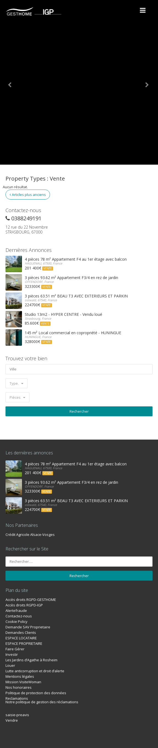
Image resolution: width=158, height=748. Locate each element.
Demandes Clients (20, 632)
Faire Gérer (14, 648)
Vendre (11, 720)
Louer (10, 665)
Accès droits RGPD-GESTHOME (30, 599)
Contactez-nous (18, 616)
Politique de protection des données (35, 692)
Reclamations (16, 698)
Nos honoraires (18, 687)
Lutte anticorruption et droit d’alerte (34, 670)
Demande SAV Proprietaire (27, 627)
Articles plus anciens (28, 194)
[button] (12, 82)
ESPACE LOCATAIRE (21, 637)
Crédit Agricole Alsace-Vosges (30, 534)
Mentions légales (19, 676)
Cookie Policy (16, 621)
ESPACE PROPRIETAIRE (23, 643)
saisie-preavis (17, 714)
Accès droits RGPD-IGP (24, 605)
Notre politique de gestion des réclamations (41, 701)
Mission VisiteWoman (23, 681)
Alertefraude (16, 610)
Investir (11, 654)
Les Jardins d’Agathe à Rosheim (31, 659)
